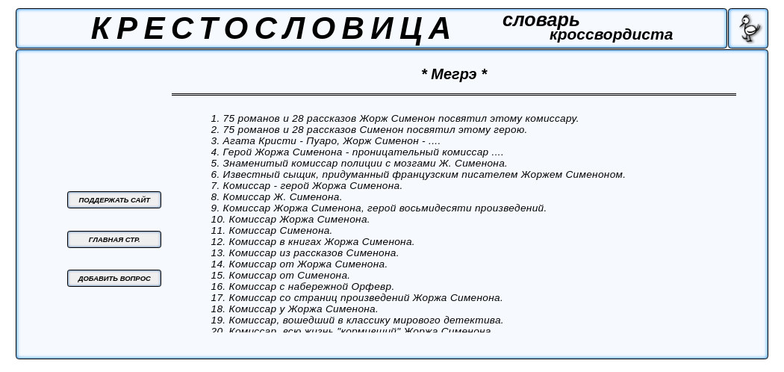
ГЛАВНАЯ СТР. (114, 239)
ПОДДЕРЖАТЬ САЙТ (115, 200)
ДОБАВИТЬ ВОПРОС (114, 278)
